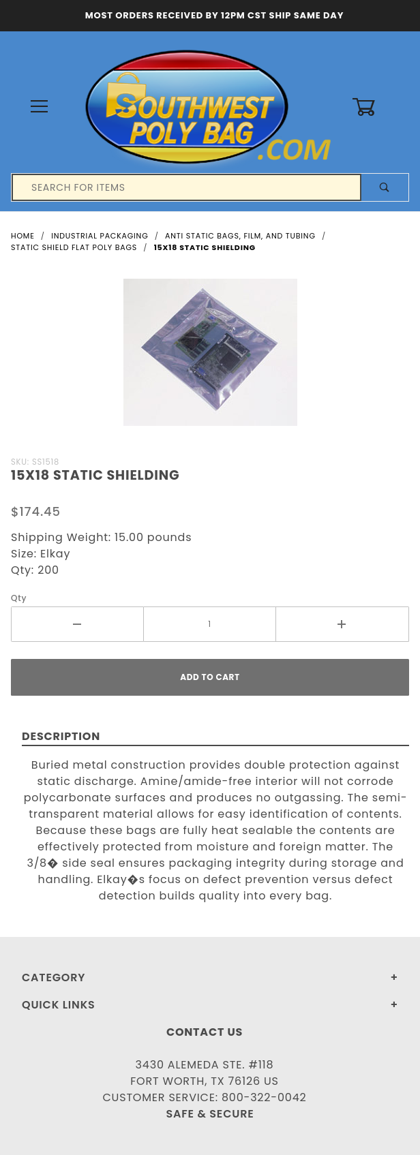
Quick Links (58, 1005)
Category (53, 977)
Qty (19, 598)
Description (61, 736)
